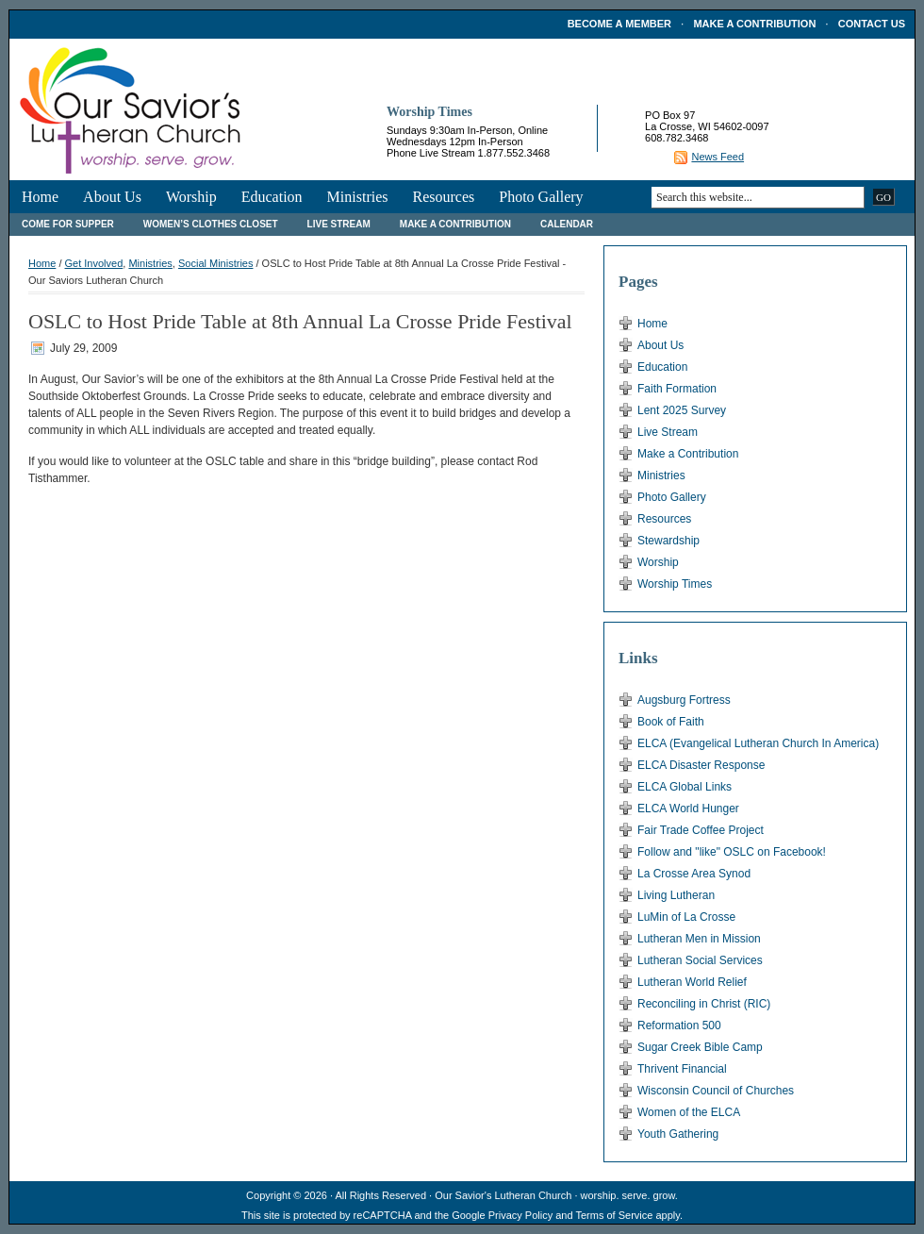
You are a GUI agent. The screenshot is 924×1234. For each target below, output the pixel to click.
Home (40, 197)
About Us (112, 197)
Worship (191, 197)
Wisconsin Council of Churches (715, 1090)
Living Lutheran (676, 895)
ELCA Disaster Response (701, 765)
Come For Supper (68, 224)
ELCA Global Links (684, 786)
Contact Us (871, 23)
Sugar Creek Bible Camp (700, 1047)
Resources (443, 197)
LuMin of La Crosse (686, 917)
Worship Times (674, 584)
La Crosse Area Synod (694, 873)
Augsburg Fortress (684, 700)
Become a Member (619, 23)
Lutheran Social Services (700, 960)
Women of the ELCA (688, 1112)
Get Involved (94, 263)
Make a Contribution (754, 23)
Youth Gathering (677, 1134)
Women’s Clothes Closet (210, 224)
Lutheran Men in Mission (699, 938)
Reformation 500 (679, 1025)
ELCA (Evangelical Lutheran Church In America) (758, 743)
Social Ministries (215, 263)
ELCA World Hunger (688, 808)
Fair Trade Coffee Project (700, 830)
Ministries (357, 197)
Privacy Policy (520, 1215)
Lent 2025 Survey (681, 410)
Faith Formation (677, 388)
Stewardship (668, 540)
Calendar (566, 224)
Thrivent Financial (682, 1069)
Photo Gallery (541, 197)
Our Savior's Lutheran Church (503, 1195)
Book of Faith (670, 721)
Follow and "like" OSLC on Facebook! (731, 852)
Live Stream (339, 224)
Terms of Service (613, 1215)
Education (272, 197)
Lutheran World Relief (692, 982)
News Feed (717, 156)
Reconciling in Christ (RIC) (703, 1003)
